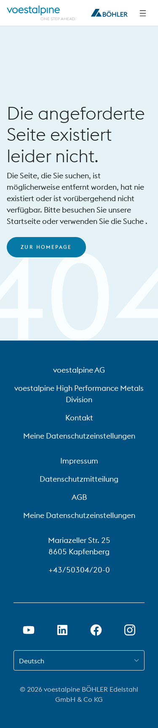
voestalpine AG (79, 370)
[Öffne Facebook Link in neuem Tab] (96, 630)
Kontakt (79, 418)
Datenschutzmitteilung (79, 479)
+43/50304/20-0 (79, 570)
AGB (79, 497)
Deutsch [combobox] (31, 661)
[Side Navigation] (142, 13)
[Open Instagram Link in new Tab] (130, 630)
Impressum (79, 461)
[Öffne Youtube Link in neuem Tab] (28, 630)
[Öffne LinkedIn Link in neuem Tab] (62, 630)
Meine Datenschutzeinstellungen (79, 436)
